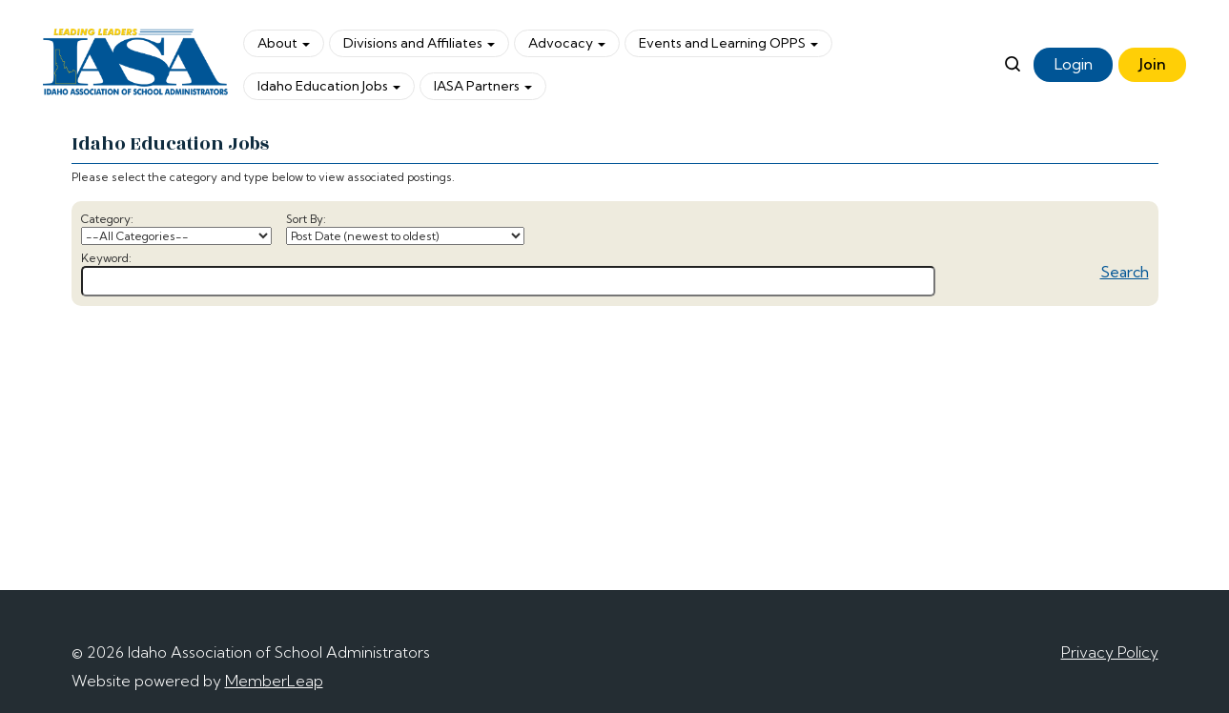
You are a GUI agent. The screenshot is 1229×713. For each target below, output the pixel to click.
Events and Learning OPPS (728, 42)
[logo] (136, 65)
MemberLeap (274, 680)
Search (1124, 271)
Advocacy (566, 42)
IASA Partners (483, 85)
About (283, 42)
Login (1074, 63)
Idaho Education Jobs (328, 85)
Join (1152, 63)
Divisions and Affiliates (419, 42)
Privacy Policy (1109, 652)
